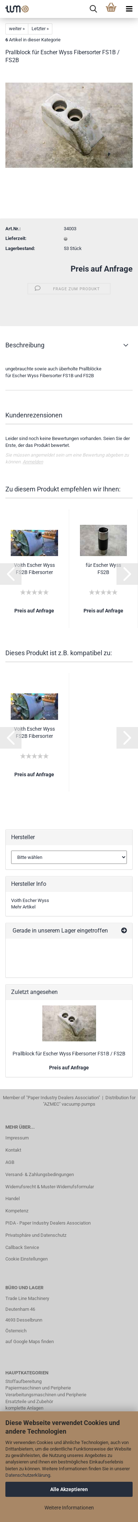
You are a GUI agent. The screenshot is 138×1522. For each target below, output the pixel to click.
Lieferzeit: (16, 238)
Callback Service (22, 1247)
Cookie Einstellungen (26, 1259)
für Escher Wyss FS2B (103, 568)
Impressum (17, 1138)
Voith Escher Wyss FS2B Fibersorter (34, 568)
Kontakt (13, 1150)
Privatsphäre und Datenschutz (35, 1235)
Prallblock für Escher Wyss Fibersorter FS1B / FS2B (69, 1053)
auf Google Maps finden (29, 1341)
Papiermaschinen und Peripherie (38, 1388)
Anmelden (33, 461)
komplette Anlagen (24, 1408)
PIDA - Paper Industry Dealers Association (48, 1223)
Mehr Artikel (23, 907)
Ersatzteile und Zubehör (29, 1401)
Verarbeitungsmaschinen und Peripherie (45, 1394)
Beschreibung (24, 345)
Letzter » (40, 28)
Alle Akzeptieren (69, 1489)
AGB (9, 1162)
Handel (12, 1198)
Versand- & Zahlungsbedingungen (39, 1174)
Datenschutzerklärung (27, 1475)
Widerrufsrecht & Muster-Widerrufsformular (49, 1186)
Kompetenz (16, 1210)
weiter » (17, 28)
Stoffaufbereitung (23, 1381)
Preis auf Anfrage (102, 268)
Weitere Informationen (69, 1508)
